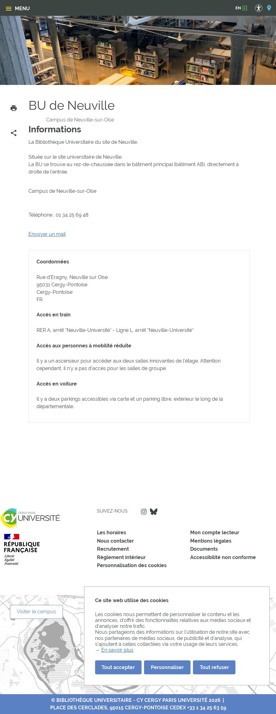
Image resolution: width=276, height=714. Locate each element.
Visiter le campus (36, 612)
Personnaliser (167, 667)
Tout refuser (214, 667)
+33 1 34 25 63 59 (206, 708)
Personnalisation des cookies (132, 565)
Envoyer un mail (47, 234)
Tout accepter (118, 667)
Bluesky (153, 511)
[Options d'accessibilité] (261, 8)
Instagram (143, 511)
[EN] (238, 8)
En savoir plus (117, 650)
